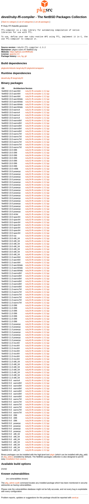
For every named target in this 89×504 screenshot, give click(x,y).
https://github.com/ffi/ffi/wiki (21, 55)
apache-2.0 (14, 57)
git (26, 59)
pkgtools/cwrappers (35, 71)
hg (22, 59)
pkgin (52, 458)
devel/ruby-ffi (6, 81)
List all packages (42, 22)
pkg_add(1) (8, 460)
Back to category (9, 22)
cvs (18, 59)
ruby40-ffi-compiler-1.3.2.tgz (37, 161)
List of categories (25, 22)
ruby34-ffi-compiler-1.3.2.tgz (37, 100)
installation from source (16, 462)
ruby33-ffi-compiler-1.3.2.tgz (37, 97)
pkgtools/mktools (8, 71)
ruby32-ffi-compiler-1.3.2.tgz (37, 94)
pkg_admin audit (12, 486)
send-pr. (75, 501)
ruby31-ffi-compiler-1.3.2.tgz (37, 102)
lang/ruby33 (21, 71)
